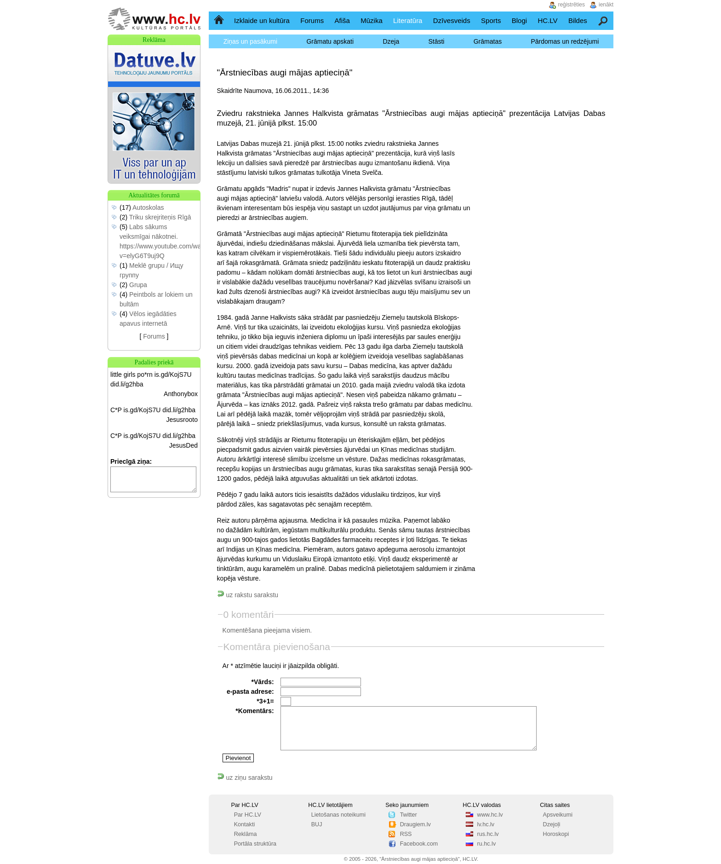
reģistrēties (571, 4)
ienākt (606, 4)
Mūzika (371, 20)
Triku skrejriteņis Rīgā (160, 217)
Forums (312, 20)
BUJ (316, 824)
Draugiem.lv (415, 824)
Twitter (408, 815)
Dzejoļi (552, 824)
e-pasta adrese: (250, 691)
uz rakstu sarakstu (248, 595)
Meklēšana (603, 20)
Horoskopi (556, 834)
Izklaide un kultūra (262, 20)
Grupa (138, 284)
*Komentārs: (254, 710)
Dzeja (391, 41)
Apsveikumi (557, 815)
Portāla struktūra (255, 844)
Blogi (519, 20)
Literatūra (407, 20)
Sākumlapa (219, 20)
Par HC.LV (247, 815)
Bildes (577, 20)
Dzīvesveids (451, 20)
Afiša (342, 20)
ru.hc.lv (486, 844)
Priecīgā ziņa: (131, 461)
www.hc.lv (490, 815)
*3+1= (265, 701)
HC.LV (547, 20)
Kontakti (244, 824)
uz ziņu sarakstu (245, 777)
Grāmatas (488, 41)
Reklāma (245, 834)
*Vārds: (263, 681)
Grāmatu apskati (330, 41)
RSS (406, 834)
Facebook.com (419, 844)
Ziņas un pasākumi (250, 41)
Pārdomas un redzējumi (565, 41)
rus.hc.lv (488, 834)
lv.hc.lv (486, 824)
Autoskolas (148, 207)
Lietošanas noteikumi (338, 815)
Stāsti (436, 41)
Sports (491, 20)
